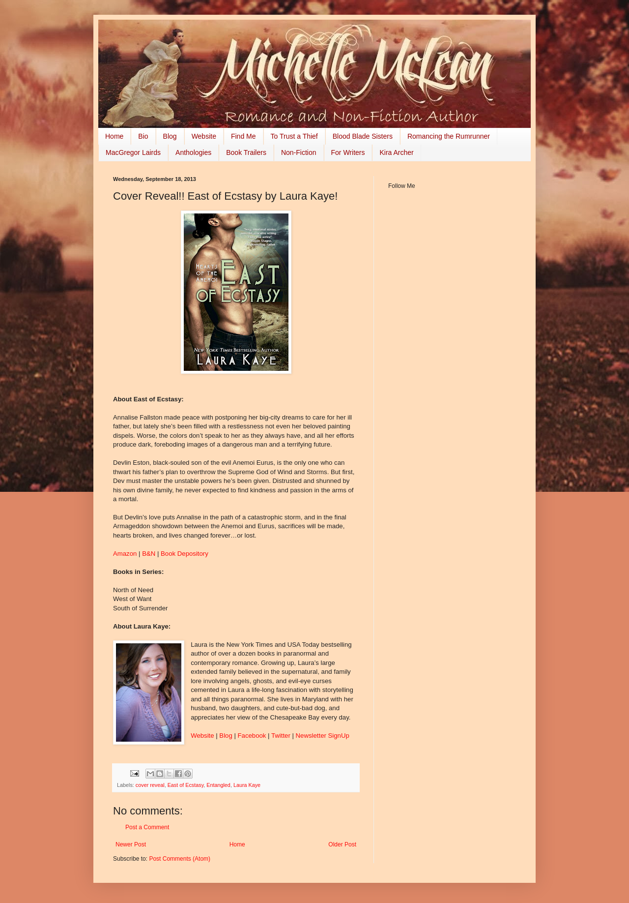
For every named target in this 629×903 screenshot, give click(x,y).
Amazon (125, 553)
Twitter (281, 735)
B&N (148, 553)
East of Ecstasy (186, 785)
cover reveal (150, 785)
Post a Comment (147, 827)
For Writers (348, 152)
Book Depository (184, 553)
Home (114, 136)
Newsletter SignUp (322, 735)
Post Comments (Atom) (179, 858)
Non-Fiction (298, 152)
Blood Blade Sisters (363, 136)
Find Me (243, 136)
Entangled (218, 785)
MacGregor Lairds (133, 152)
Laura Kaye (246, 785)
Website (204, 136)
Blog (170, 136)
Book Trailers (246, 152)
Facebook (253, 735)
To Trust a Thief (294, 136)
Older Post (342, 844)
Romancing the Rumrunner (448, 136)
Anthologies (193, 152)
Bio (143, 136)
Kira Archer (396, 152)
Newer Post (130, 844)
